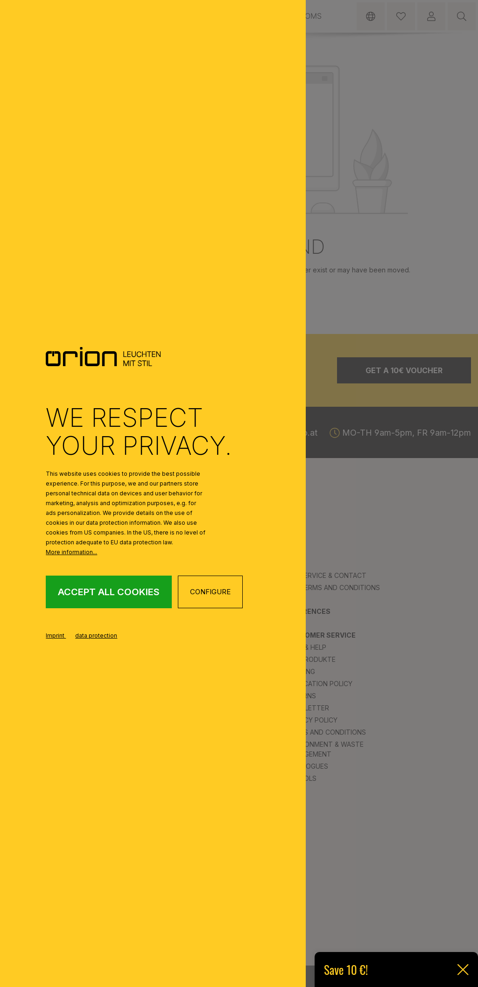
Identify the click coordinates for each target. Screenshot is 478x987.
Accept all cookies (109, 592)
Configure (210, 591)
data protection (96, 635)
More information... (71, 552)
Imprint (56, 635)
